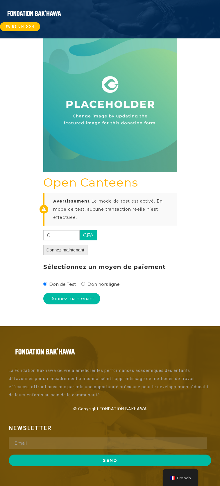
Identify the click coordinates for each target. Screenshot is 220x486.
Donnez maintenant (65, 249)
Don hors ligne (103, 284)
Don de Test (62, 284)
